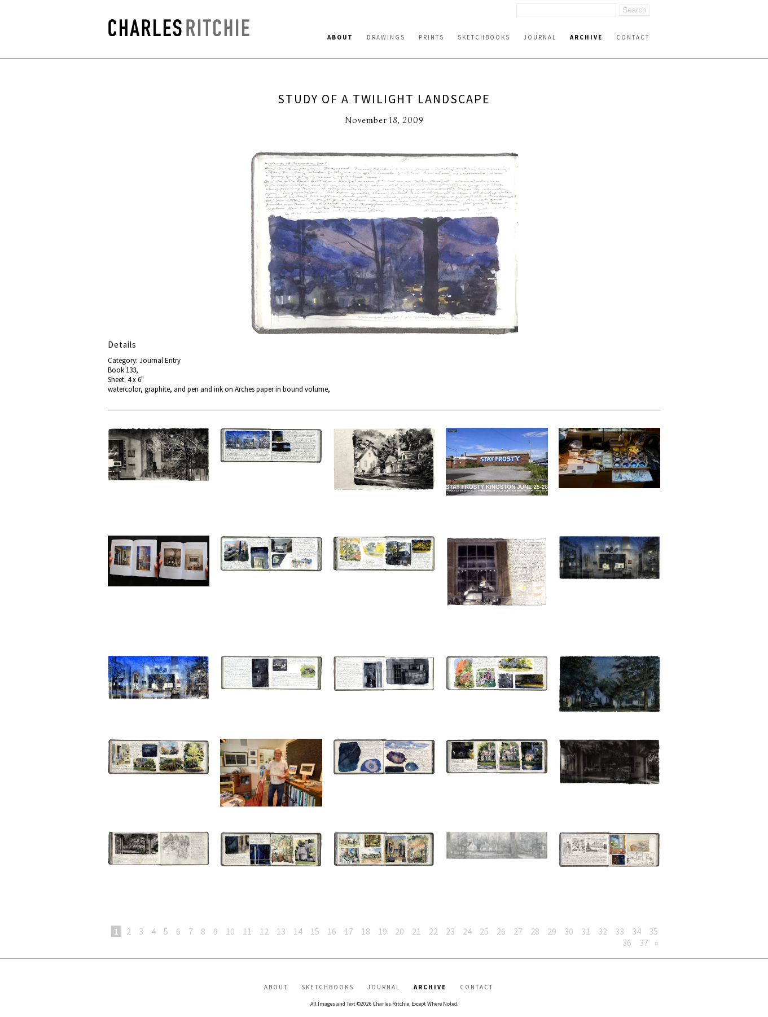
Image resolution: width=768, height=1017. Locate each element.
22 (433, 931)
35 (653, 931)
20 (399, 931)
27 (518, 931)
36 (626, 942)
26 (501, 931)
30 (568, 931)
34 (636, 931)
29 (551, 931)
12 (264, 931)
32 (602, 931)
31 (585, 931)
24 (467, 931)
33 (619, 931)
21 (416, 931)
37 (643, 942)
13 (281, 931)
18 (365, 931)
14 (297, 931)
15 (314, 931)
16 (331, 931)
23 (450, 931)
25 (484, 931)
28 (534, 931)
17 (348, 931)
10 (230, 931)
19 (382, 931)
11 (247, 931)
